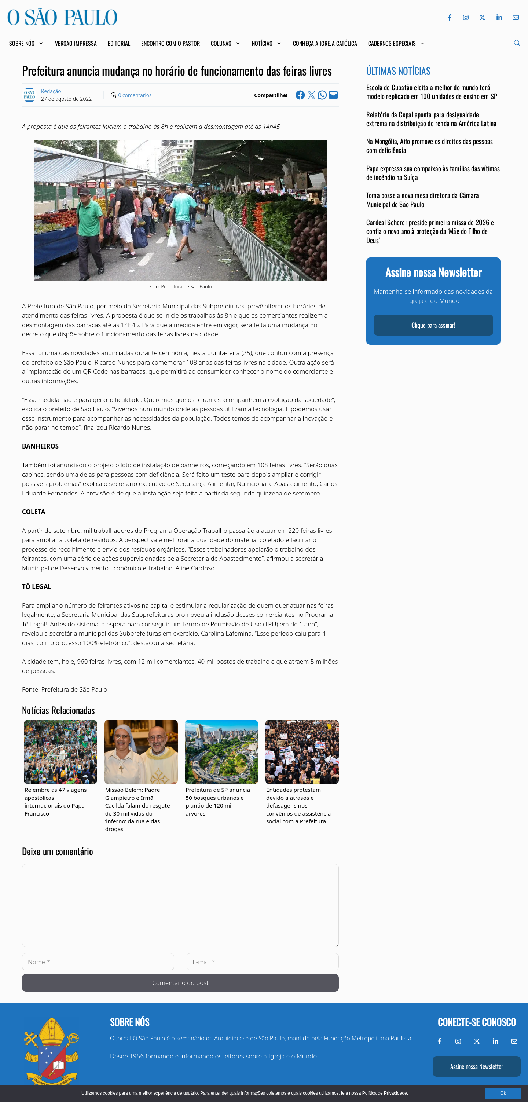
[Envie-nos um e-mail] (514, 17)
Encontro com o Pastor (170, 43)
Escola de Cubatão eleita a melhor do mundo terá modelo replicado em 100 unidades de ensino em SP (431, 91)
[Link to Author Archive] (29, 95)
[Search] (517, 43)
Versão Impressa (76, 43)
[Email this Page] (333, 94)
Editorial (119, 43)
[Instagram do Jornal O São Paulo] (465, 17)
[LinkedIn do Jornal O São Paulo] (499, 17)
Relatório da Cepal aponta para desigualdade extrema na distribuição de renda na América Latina (431, 118)
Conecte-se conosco (477, 1022)
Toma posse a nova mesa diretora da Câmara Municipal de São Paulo (422, 199)
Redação (51, 91)
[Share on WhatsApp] (322, 94)
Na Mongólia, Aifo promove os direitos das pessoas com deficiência (429, 145)
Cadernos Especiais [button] (396, 43)
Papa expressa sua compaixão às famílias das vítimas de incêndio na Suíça (433, 172)
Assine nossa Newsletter (476, 1066)
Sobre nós (129, 1022)
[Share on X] (311, 94)
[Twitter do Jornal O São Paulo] (482, 17)
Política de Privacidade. (385, 1093)
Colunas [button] (226, 43)
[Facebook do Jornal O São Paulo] (449, 17)
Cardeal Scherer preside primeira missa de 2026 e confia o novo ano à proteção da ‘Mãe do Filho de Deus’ (430, 231)
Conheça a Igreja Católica (325, 43)
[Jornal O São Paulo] (62, 23)
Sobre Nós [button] (26, 43)
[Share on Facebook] (300, 94)
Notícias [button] (267, 43)
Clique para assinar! (433, 325)
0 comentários (134, 95)
